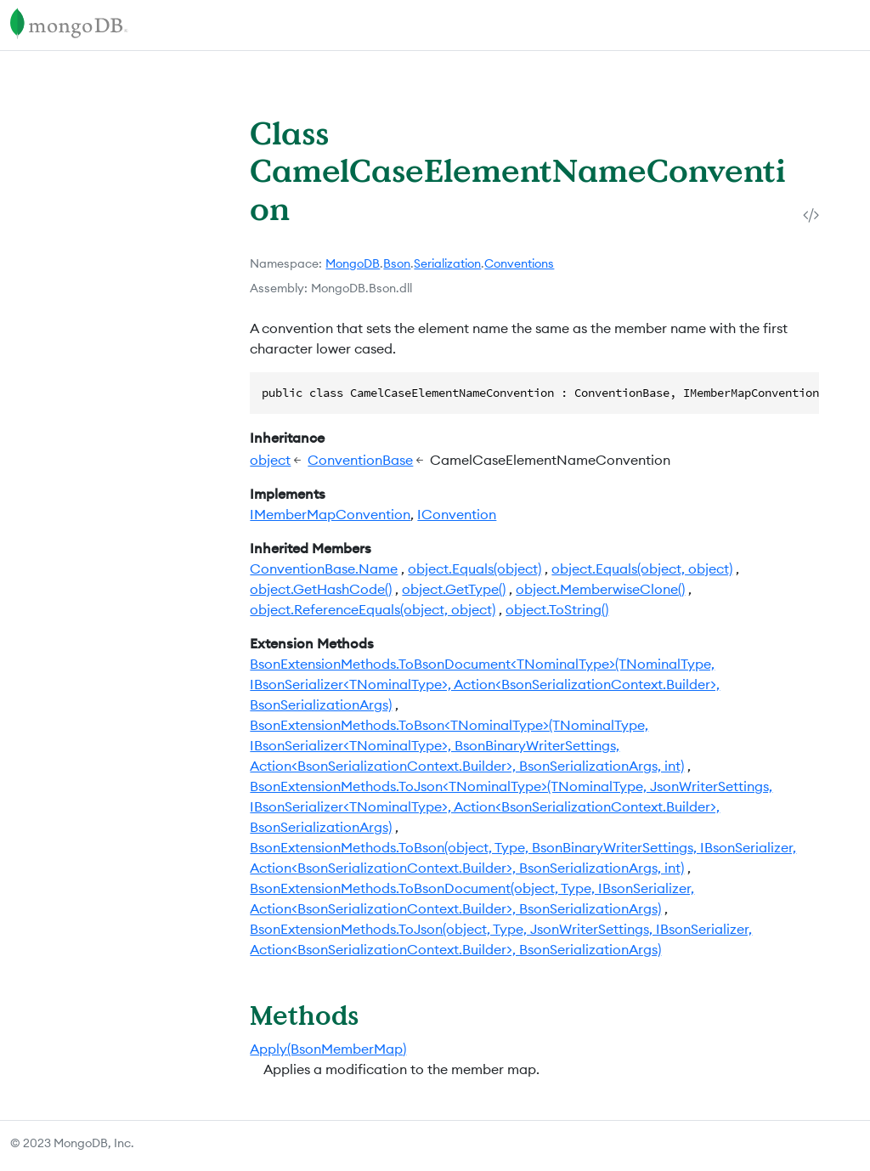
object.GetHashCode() (321, 588)
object (270, 459)
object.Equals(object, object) (641, 568)
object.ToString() (557, 609)
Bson (396, 263)
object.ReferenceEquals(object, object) (372, 609)
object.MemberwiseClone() (600, 588)
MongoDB (352, 263)
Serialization (447, 263)
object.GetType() (454, 588)
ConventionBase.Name (324, 568)
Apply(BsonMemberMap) (328, 1048)
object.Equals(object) (474, 568)
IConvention (456, 514)
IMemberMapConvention (330, 514)
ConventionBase (360, 459)
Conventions (519, 263)
